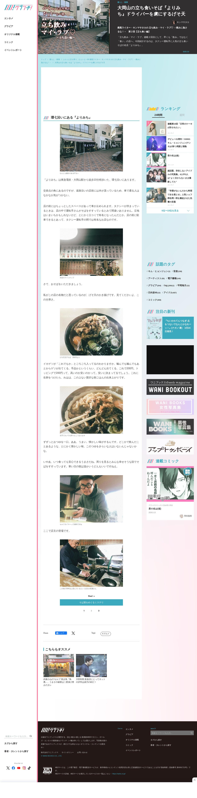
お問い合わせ (82, 752)
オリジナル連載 (12, 34)
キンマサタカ (180, 22)
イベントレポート (13, 50)
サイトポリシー (68, 752)
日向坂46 (154, 292)
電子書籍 (174, 278)
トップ (43, 59)
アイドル (170, 292)
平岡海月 (183, 285)
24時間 (158, 115)
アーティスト (156, 278)
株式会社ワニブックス (49, 752)
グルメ (106, 634)
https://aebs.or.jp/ (118, 774)
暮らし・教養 (54, 59)
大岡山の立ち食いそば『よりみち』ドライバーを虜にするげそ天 (80, 62)
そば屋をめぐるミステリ (91, 602)
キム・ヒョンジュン (159, 271)
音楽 (177, 271)
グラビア (8, 26)
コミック (8, 42)
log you (169, 285)
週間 (182, 115)
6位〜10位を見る (170, 210)
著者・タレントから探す (16, 751)
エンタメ (8, 18)
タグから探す (10, 743)
